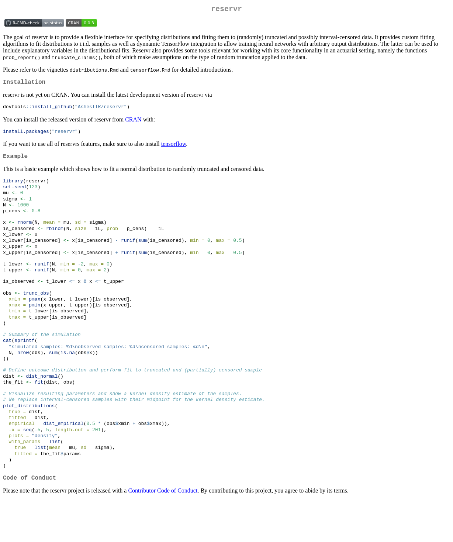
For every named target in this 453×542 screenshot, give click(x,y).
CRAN (133, 123)
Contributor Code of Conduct (162, 532)
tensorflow (173, 148)
